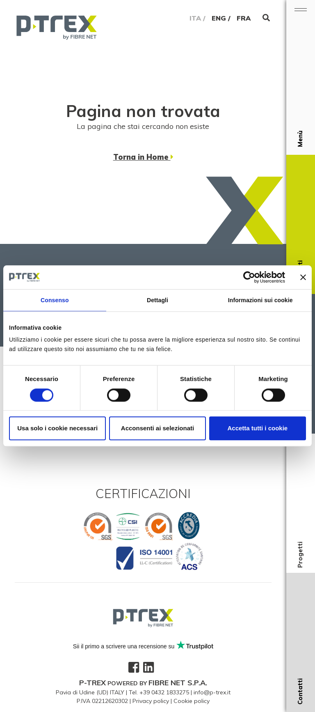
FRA (244, 18)
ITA (195, 18)
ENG (219, 18)
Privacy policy (150, 701)
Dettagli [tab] (157, 300)
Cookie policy (191, 701)
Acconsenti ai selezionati (157, 428)
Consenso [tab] (54, 300)
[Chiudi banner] (303, 277)
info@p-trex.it (212, 692)
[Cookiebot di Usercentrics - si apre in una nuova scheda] (249, 277)
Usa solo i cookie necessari (57, 428)
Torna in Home (143, 157)
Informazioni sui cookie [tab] (260, 300)
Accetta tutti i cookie (257, 428)
